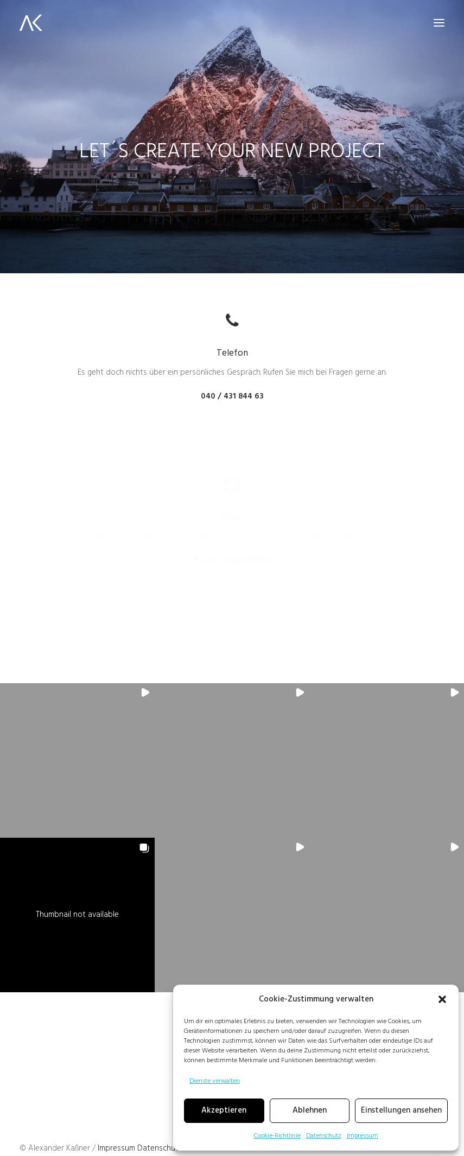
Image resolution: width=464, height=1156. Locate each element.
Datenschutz (323, 1136)
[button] (442, 999)
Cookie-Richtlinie (277, 1136)
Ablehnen (310, 1110)
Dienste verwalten (214, 1081)
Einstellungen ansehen (401, 1110)
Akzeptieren (223, 1110)
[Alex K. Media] (31, 23)
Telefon (232, 353)
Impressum (362, 1136)
